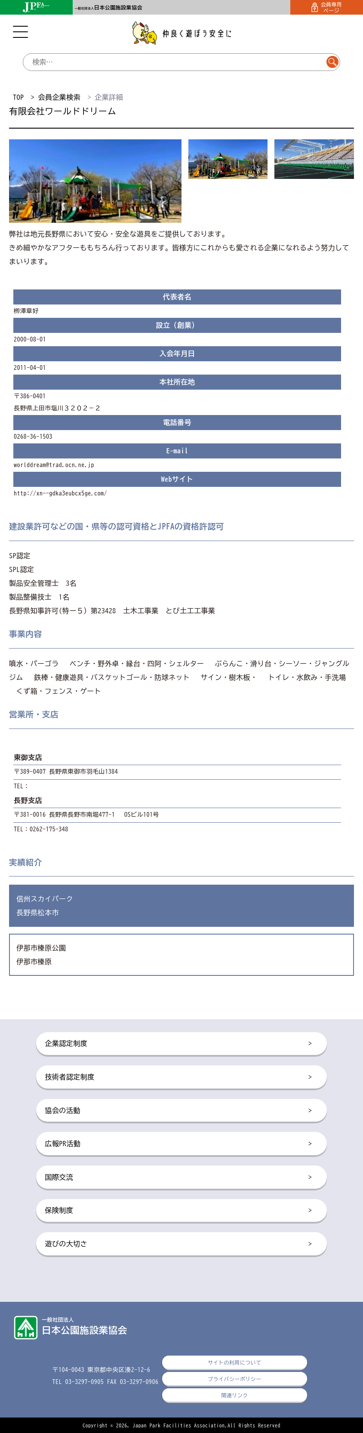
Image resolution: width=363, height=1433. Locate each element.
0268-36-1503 (33, 437)
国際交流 (178, 1177)
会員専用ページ (326, 7)
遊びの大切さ (178, 1244)
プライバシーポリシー (234, 1378)
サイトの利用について (234, 1362)
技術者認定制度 (178, 1077)
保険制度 (178, 1210)
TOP (18, 97)
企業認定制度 (178, 1043)
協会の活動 (178, 1110)
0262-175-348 (49, 829)
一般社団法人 (108, 8)
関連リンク (234, 1395)
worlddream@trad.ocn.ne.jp (54, 465)
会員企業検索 (59, 97)
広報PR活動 (178, 1144)
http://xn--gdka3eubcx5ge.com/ (60, 493)
